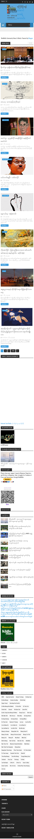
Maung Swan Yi (24, 732)
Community (4, 650)
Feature (5, 84)
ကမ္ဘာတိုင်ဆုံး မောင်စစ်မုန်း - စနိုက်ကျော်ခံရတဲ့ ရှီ (21, 577)
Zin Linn (3, 769)
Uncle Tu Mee (26, 763)
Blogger (30, 39)
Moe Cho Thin (21, 741)
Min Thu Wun (12, 741)
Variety (3, 663)
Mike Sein (24, 738)
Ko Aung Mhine (23, 719)
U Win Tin (18, 763)
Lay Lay (21, 722)
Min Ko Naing (4, 741)
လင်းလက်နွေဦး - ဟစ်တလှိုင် (10, 177)
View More (30, 43)
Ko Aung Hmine (27, 716)
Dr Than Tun (26, 707)
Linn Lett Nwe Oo (5, 728)
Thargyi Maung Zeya (25, 757)
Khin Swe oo (12, 716)
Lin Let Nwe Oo (22, 725)
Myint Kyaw (26, 744)
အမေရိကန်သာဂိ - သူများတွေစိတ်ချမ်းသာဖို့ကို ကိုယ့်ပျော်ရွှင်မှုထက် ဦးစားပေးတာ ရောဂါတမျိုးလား (16, 332)
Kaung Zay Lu (22, 713)
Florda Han (4, 710)
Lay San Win (28, 722)
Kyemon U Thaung (14, 722)
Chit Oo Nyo (22, 700)
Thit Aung (16, 760)
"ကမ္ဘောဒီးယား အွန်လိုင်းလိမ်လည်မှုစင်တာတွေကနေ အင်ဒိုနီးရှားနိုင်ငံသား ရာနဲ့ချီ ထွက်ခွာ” (17, 605)
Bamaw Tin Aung (19, 697)
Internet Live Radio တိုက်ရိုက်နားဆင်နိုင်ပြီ (12, 424)
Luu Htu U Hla (14, 728)
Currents (4, 657)
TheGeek (5, 311)
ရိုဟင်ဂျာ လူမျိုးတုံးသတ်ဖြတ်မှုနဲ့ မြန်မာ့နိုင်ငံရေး (15, 67)
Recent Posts (5, 44)
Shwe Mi (23, 753)
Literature (5, 196)
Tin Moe (22, 760)
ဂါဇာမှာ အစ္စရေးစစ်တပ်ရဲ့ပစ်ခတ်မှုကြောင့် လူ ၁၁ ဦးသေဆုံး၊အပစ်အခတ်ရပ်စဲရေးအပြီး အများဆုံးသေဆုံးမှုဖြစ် (16, 613)
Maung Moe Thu (14, 732)
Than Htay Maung (5, 757)
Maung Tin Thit (26, 735)
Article (5, 232)
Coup (4, 49)
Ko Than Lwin (4, 722)
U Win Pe (12, 763)
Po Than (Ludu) (27, 750)
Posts (4, 786)
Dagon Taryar (5, 703)
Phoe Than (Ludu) (18, 750)
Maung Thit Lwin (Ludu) (16, 735)
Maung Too (4, 738)
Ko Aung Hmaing (5, 719)
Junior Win (24, 710)
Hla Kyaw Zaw (17, 710)
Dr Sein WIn (18, 707)
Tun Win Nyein (5, 763)
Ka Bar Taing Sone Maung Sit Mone (9, 713)
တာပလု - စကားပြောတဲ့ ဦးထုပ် (10, 102)
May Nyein (17, 738)
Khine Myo (19, 716)
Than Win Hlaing (15, 757)
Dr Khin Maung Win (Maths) (7, 707)
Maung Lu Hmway (5, 732)
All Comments (6, 789)
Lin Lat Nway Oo (7, 159)
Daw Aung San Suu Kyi (15, 703)
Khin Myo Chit (5, 716)
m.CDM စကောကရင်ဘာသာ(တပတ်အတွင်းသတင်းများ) (16, 617)
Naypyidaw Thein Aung (7, 750)
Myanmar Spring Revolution (16, 744)
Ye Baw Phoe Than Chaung (23, 766)
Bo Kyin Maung (5, 700)
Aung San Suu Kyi (10, 697)
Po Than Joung (5, 753)
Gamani (10, 710)
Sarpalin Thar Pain (14, 753)
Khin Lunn (29, 713)
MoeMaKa (28, 741)
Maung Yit (11, 738)
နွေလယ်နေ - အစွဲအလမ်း (8, 214)
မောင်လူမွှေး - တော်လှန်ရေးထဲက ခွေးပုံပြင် (20, 570)
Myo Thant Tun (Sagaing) (7, 747)
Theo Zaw (10, 760)
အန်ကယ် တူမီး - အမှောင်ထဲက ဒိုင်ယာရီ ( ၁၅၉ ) (21, 563)
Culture (6, 120)
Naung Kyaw (17, 747)
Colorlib (19, 837)
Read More (4, 78)
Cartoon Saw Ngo (14, 700)
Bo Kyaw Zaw (28, 697)
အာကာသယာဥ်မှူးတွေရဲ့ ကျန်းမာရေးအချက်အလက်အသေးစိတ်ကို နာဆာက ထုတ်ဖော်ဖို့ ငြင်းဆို (15, 601)
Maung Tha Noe (5, 735)
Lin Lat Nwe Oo (14, 725)
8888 (3, 697)
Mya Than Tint (5, 744)
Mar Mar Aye (22, 728)
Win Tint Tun (13, 766)
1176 (13, 351)
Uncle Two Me (5, 766)
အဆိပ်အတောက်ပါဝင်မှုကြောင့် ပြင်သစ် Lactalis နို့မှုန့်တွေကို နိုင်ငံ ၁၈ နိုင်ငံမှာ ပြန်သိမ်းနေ (17, 609)
